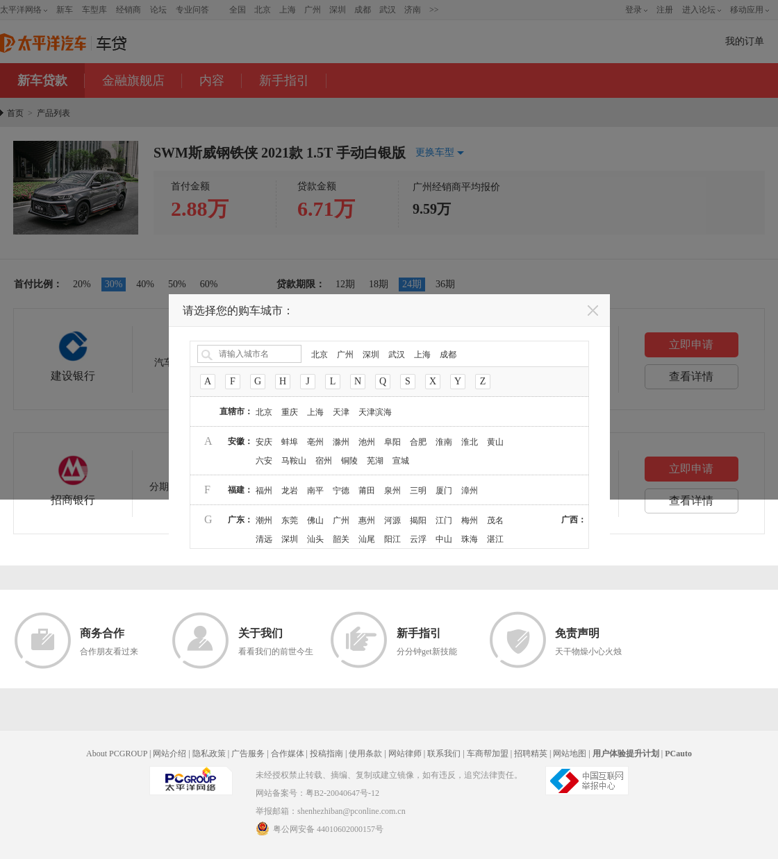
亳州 (315, 442)
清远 (264, 539)
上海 (422, 354)
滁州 (341, 442)
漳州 (469, 490)
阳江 (392, 539)
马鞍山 (293, 461)
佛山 (315, 520)
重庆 (289, 412)
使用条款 (365, 753)
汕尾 (366, 539)
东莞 (289, 520)
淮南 (444, 442)
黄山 (495, 442)
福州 (264, 490)
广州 (345, 354)
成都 (448, 354)
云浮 (418, 539)
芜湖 (375, 461)
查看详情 (691, 501)
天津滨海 (375, 412)
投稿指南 (326, 753)
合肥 (418, 442)
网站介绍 (169, 753)
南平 (315, 490)
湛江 (495, 539)
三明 (418, 490)
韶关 (341, 539)
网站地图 (569, 753)
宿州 (323, 461)
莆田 (366, 490)
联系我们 (444, 753)
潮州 (264, 520)
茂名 (495, 520)
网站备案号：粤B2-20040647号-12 (317, 793)
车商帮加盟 (487, 753)
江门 (444, 520)
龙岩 (289, 490)
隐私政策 (209, 753)
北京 (319, 354)
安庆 (264, 442)
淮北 (469, 442)
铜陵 (349, 461)
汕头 (315, 539)
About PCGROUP (116, 753)
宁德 (341, 490)
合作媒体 (287, 753)
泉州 (392, 490)
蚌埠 (289, 442)
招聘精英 (530, 753)
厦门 (444, 490)
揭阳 (418, 520)
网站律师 (405, 753)
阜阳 (392, 442)
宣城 (400, 461)
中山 (444, 539)
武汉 (396, 354)
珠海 (469, 539)
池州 (366, 442)
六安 (264, 461)
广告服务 (248, 753)
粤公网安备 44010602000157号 (319, 828)
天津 (341, 412)
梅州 (469, 520)
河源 (392, 520)
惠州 (366, 520)
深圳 (371, 354)
